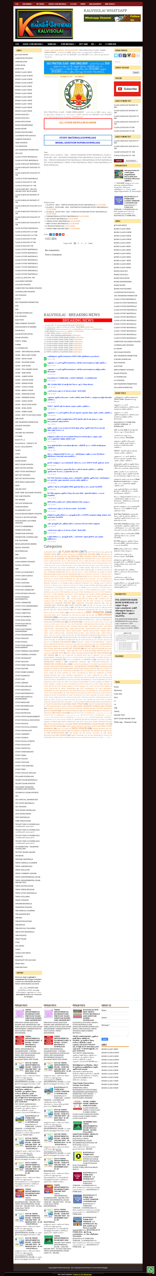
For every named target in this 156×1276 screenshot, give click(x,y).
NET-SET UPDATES (72, 648)
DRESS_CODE (48, 612)
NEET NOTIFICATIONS (103, 646)
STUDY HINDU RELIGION (102, 684)
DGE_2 (106, 610)
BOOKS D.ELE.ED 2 (104, 565)
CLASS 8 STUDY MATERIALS (77, 594)
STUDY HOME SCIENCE (64, 686)
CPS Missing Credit (99, 605)
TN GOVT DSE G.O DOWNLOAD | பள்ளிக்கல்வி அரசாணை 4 (72, 717)
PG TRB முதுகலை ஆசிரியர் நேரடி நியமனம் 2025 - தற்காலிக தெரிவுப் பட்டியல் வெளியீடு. (126, 543)
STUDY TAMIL (20, 755)
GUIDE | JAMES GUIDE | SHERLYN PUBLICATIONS (90, 1103)
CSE (61, 607)
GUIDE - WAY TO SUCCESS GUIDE (54, 635)
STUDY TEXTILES (69, 699)
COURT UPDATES (75, 605)
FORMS (104, 620)
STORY (74, 671)
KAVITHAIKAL (60, 644)
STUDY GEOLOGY (85, 684)
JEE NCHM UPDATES (84, 640)
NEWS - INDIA (66, 651)
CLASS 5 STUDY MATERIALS (83, 592)
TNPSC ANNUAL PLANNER (26, 863)
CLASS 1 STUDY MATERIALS (87, 572)
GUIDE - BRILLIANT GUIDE (25, 355)
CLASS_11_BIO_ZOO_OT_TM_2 (54, 596)
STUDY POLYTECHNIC (59, 695)
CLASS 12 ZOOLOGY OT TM (25, 242)
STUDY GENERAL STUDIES (52, 684)
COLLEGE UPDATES (63, 603)
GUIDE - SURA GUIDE (86, 633)
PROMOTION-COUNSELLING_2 (56, 664)
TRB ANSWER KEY (97, 731)
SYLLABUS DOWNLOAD (85, 702)
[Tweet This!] (54, 234)
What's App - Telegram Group (125, 722)
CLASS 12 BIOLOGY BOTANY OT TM (91, 581)
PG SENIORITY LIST (97, 655)
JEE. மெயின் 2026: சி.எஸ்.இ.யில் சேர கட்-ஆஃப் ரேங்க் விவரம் (70, 384)
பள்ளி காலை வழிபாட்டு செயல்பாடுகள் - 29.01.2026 (66, 391)
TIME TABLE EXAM (59, 713)
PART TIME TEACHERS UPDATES (79, 653)
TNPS (102, 719)
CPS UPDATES (20, 295)
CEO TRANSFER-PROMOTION (54, 572)
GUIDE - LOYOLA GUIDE (51, 631)
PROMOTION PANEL (103, 659)
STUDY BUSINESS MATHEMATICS (72, 675)
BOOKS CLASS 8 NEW (58, 565)
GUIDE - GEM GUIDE (56, 628)
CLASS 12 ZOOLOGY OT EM (94, 587)
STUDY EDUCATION (104, 677)
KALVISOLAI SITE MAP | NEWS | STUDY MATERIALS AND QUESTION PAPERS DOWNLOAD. (91, 1015)
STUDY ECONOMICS (89, 677)
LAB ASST (70, 644)
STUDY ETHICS (57, 682)
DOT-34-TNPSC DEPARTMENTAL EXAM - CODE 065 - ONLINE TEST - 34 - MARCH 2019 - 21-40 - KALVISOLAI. (33, 1219)
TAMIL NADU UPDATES (75, 704)
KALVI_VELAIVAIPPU (63, 642)
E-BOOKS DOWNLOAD (76, 612)
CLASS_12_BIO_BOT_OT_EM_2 (97, 596)
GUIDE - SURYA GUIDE (103, 633)
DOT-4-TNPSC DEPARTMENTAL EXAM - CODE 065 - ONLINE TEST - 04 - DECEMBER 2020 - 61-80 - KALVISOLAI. (28, 1169)
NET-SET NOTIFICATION (93, 648)
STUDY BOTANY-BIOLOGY (25, 593)
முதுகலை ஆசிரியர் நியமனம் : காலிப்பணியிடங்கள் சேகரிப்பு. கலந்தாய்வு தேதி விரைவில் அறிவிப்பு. (125, 444)
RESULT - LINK (73, 666)
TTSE (85, 735)
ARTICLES (75, 556)
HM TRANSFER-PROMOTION (87, 635)
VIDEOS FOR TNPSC (57, 737)
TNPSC (117, 711)
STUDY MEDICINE (60, 691)
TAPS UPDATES (51, 706)
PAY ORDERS (49, 655)
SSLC (116, 697)
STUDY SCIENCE (105, 695)
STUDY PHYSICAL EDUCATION (75, 693)
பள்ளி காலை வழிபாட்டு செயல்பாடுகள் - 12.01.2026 (66, 508)
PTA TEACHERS (93, 664)
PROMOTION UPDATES (77, 662)
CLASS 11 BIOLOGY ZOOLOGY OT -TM (28, 174)
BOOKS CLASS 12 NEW (80, 561)
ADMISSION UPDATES (87, 554)
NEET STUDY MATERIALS (53, 648)
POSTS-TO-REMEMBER (74, 659)
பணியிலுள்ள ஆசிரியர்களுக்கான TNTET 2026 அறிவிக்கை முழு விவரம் (73, 356)
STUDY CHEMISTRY (93, 675)
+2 (115, 704)
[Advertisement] (78, 183)
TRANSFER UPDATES (59, 731)
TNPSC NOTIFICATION (53, 726)
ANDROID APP (49, 556)
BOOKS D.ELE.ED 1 (90, 565)
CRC (56, 607)
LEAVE (79, 644)
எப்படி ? (105, 737)
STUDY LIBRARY (105, 686)
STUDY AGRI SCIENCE (103, 671)
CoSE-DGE (118, 694)
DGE (99, 610)
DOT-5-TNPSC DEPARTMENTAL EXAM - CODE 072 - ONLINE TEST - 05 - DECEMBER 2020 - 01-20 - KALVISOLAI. (57, 1165)
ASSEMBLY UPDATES (91, 556)
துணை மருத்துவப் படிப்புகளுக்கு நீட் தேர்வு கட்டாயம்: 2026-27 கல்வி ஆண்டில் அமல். (78, 463)
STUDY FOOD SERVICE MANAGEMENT (76, 682)
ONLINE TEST (57, 653)
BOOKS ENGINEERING (68, 567)
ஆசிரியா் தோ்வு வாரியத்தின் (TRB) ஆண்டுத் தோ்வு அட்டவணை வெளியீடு (74, 487)
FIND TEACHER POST (79, 620)
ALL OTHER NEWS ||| (71, 122)
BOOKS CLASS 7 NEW (23, 104)
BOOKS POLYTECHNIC (102, 567)
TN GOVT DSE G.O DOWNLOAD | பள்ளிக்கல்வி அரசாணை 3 (27, 836)
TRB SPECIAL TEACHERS (91, 733)
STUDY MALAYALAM (50, 688)
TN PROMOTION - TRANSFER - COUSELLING (27, 848)
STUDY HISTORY (49, 686)
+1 (115, 701)
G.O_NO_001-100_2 (89, 622)
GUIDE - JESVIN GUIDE (87, 628)
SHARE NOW (48, 671)
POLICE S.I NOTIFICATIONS (74, 657)
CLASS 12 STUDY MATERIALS (93, 585)
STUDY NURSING (90, 691)
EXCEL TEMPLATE (62, 620)
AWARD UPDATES (50, 559)
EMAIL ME (85, 615)
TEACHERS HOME (65, 706)
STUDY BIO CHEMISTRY (96, 673)
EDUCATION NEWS (50, 615)
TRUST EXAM (76, 735)
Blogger (30, 996)
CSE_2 (67, 607)
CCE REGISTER (99, 570)
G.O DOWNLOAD (58, 622)
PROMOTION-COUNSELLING (100, 662)
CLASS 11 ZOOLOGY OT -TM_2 (69, 579)
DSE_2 (62, 612)
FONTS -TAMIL (94, 620)
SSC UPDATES (64, 671)
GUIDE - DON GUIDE (90, 626)
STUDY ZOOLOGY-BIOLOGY (25, 773)
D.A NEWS (108, 607)
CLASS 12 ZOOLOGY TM (67, 590)
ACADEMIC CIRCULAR (68, 554)
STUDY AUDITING (62, 673)
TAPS (110, 704)
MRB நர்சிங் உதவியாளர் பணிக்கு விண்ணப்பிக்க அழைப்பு (68, 502)
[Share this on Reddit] (63, 234)
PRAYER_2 (88, 659)
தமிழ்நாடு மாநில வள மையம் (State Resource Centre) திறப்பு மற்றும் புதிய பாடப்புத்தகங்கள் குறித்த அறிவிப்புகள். (127, 482)
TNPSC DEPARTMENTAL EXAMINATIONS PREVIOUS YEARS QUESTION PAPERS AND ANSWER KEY (33, 1015)
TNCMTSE (77, 719)
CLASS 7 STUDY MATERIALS (55, 594)
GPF (75, 624)
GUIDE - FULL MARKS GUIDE (26, 369)
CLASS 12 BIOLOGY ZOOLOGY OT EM (27, 218)
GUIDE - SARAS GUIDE (51, 633)
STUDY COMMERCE (61, 677)
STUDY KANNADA (80, 686)
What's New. (77, 737)
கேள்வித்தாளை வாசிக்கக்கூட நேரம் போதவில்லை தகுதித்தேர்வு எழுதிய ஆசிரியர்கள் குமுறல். (85, 1067)
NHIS (86, 651)
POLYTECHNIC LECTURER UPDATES (98, 657)
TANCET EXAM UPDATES (97, 704)
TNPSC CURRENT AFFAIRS (102, 722)
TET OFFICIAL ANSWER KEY (82, 708)
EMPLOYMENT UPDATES (25, 323)
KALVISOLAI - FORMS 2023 (89, 1153)
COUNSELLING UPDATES (54, 605)
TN (71, 713)
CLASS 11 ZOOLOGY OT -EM (95, 576)
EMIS (92, 615)
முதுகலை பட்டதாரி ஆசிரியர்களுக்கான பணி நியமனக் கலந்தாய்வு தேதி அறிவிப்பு (76, 363)
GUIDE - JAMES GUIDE (71, 628)
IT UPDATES (105, 637)
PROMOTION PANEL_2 (53, 662)
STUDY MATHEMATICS (87, 688)
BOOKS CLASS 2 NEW (98, 561)
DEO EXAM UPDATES (61, 610)
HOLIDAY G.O (105, 635)
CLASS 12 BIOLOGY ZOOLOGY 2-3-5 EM (28, 207)
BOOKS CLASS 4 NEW (62, 563)
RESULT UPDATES (88, 666)
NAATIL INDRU (52, 646)
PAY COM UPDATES (101, 653)
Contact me (19, 981)
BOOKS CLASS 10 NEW (24, 76)
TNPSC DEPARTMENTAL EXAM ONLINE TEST (91, 724)
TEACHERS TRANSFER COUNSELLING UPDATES (92, 706)
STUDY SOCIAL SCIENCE (51, 697)
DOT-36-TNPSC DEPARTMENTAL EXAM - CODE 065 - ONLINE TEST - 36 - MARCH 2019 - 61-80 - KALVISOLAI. (33, 1143)
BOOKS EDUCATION (50, 567)
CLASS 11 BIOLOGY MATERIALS (67, 574)
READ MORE (89, 122)
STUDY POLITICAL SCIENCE (26, 727)
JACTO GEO (48, 640)
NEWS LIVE (78, 651)
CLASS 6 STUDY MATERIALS (103, 592)
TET (68, 708)
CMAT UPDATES (95, 601)
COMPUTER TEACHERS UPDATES (88, 603)
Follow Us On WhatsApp (82, 1274)
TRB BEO (109, 731)
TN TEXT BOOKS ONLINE (63, 719)
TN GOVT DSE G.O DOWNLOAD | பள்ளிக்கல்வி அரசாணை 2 (62, 715)
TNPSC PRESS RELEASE (74, 726)
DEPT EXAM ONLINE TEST (124, 718)
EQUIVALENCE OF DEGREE (66, 617)
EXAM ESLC (81, 617)
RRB (45, 668)
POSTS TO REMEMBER (53, 659)
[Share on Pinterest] (57, 234)
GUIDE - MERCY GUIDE (68, 631)
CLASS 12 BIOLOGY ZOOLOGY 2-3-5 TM (82, 583)
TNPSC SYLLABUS (63, 728)
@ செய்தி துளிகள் (104, 552)
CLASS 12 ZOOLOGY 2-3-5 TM (72, 587)
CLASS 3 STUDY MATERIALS (26, 253)
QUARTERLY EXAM (106, 664)
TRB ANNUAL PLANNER (79, 731)
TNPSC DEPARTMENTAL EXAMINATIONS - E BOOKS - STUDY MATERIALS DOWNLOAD (33, 1041)
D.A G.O (99, 607)
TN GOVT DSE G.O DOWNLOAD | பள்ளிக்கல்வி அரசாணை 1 (92, 713)
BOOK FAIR (84, 559)
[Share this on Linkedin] (60, 234)
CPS (88, 605)
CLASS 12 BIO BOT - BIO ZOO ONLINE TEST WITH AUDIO (26, 190)
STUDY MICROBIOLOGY (75, 691)
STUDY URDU (100, 699)
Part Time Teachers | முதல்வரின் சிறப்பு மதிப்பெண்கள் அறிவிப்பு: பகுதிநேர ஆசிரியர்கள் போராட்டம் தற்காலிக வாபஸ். (126, 517)
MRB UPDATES (107, 644)
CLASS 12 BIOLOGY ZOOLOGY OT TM (69, 585)
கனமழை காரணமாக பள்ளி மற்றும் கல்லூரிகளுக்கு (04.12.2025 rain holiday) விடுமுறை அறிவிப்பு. (132, 175)
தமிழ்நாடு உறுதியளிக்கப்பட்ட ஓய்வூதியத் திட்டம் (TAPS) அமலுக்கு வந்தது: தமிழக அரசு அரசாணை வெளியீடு (127, 563)
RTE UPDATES (55, 668)
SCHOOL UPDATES (89, 668)
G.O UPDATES (73, 622)
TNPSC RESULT (92, 726)
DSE (56, 612)
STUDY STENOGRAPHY (98, 697)
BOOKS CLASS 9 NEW (75, 565)
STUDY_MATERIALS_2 (67, 702)
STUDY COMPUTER (75, 677)
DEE (48, 610)
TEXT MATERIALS (104, 711)
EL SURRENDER (64, 615)
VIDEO (46, 737)
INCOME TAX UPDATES (79, 637)
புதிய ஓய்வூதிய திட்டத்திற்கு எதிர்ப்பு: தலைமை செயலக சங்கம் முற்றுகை (73, 524)
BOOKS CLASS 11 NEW (63, 561)
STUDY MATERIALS (68, 688)
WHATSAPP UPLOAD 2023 (92, 737)
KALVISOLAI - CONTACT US (84, 642)
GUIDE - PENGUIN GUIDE (85, 631)
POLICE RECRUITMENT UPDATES (28, 514)
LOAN (85, 644)
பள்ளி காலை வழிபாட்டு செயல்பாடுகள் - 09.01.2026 (66, 530)
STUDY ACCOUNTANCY (86, 671)
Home (17, 4)
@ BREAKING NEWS (50, 552)
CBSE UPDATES (85, 570)
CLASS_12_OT (104, 598)
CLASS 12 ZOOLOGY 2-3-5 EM (26, 232)
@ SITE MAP (92, 552)
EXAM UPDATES (71, 50)
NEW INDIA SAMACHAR (25, 482)
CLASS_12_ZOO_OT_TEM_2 (53, 601)
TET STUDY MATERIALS (103, 708)
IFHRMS (65, 637)
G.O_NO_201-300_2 (50, 624)
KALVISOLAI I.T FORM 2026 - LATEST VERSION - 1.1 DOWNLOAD (72, 378)
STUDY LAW (93, 686)
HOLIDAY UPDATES (51, 637)
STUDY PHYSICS (93, 693)
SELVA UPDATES (105, 668)
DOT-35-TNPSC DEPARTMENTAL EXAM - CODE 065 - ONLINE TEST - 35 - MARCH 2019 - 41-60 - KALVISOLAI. (33, 1243)
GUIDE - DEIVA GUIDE (56, 626)
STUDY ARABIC (49, 673)
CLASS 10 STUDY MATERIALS (26, 160)
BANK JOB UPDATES (67, 558)
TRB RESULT (73, 733)
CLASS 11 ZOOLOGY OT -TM (25, 185)
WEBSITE (68, 737)
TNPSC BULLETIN (84, 722)
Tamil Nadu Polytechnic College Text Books (83, 1084)
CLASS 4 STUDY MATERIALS (62, 592)
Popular (119, 160)
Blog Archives (131, 160)
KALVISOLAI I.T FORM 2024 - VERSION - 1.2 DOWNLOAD (90, 1176)
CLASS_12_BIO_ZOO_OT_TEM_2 (82, 598)
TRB (115, 708)
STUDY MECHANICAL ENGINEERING (24, 698)
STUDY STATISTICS (82, 697)
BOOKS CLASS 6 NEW (94, 563)
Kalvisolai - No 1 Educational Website (76, 1267)
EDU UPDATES (95, 612)
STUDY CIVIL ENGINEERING (26, 606)
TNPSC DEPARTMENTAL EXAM (58, 724)
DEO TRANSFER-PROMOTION (84, 610)
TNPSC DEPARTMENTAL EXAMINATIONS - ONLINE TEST (33, 1192)
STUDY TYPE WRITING (85, 699)
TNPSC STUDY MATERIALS (26, 893)
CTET (76, 607)
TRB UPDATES (61, 735)
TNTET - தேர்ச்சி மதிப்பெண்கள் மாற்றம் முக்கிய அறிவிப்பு (68, 406)
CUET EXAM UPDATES (88, 607)
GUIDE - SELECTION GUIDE (69, 633)
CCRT (108, 570)
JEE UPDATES (98, 640)
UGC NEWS (94, 735)
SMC (55, 671)
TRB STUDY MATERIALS (24, 932)
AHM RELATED (105, 554)
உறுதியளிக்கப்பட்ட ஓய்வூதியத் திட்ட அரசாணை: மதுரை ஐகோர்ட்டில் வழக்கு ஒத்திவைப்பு (127, 585)
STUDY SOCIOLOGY (68, 697)
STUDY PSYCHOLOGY (76, 695)
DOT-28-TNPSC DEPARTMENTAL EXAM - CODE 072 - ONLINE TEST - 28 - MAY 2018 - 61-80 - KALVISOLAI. (33, 1068)
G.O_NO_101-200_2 (103, 622)
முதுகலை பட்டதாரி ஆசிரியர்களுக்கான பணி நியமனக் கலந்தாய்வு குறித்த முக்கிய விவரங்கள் (126, 415)
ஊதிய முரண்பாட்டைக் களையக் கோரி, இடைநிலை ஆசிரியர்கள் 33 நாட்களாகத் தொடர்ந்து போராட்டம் (126, 473)
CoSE (107, 603)
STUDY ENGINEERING (98, 679)
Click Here (80, 325)
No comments (79, 76)
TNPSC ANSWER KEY (69, 722)
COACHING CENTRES (23, 281)
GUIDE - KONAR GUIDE (103, 628)
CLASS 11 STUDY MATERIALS (74, 576)
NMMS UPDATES (97, 651)
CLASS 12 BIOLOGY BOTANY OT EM (65, 581)
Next (90, 243)
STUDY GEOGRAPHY (70, 684)
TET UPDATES (52, 710)
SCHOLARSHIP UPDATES (71, 668)
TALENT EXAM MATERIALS (103, 702)
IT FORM (94, 637)
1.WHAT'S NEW (50, 554)
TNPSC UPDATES (79, 728)
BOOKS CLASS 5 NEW (78, 563)
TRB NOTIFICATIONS (55, 733)
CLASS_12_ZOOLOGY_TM (77, 601)
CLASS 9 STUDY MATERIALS (99, 594)
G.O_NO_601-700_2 (65, 624)
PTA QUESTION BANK (79, 664)
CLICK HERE (101, 205)
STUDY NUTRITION (104, 691)
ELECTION (75, 615)
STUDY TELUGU (56, 699)
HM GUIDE (71, 635)
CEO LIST (71, 572)
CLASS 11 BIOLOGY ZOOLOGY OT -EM (92, 574)
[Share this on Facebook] (50, 234)
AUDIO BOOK (106, 556)
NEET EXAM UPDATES (82, 646)
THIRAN (46, 713)
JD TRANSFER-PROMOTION (65, 640)
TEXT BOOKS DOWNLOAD (70, 711)
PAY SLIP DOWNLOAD (66, 655)
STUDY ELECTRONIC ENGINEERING (78, 679)
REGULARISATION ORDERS (55, 666)
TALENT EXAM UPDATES (55, 704)
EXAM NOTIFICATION (96, 617)
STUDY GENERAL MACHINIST (100, 682)
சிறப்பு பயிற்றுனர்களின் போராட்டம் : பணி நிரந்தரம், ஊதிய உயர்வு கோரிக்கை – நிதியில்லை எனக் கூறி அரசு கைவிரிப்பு (127, 499)
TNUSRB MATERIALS (99, 728)
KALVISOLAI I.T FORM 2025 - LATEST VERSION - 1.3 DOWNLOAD (132, 199)
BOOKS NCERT (84, 567)
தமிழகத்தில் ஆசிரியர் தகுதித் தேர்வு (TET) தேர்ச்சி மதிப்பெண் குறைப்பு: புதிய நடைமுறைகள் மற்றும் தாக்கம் (126, 466)
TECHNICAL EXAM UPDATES (56, 708)
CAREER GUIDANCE (71, 570)
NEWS (56, 651)
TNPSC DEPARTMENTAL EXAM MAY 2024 (61, 1238)
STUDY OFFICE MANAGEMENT (53, 693)
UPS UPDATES (105, 735)
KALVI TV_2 (48, 642)
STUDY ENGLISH (22, 638)
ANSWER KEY (62, 556)
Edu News (118, 690)
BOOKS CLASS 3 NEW (23, 90)
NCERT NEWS (65, 646)
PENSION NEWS (82, 655)
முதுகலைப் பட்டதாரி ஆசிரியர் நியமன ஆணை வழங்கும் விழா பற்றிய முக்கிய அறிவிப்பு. (79, 413)
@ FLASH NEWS (57, 50)
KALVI (108, 640)
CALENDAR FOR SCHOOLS (53, 570)
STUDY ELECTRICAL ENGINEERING (54, 679)
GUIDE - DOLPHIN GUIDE (73, 626)
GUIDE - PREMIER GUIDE (102, 631)
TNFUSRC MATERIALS (91, 719)
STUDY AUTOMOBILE (78, 673)
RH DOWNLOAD (103, 666)
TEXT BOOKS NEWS (90, 711)
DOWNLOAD (78, 117)
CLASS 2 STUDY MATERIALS (88, 590)
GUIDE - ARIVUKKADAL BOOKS (88, 624)
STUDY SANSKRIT (91, 695)
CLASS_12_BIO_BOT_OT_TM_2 (54, 598)
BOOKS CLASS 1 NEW (98, 559)
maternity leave (94, 644)
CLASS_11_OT (76, 596)
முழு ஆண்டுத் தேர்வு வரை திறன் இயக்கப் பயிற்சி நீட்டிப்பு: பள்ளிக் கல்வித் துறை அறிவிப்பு (126, 491)
